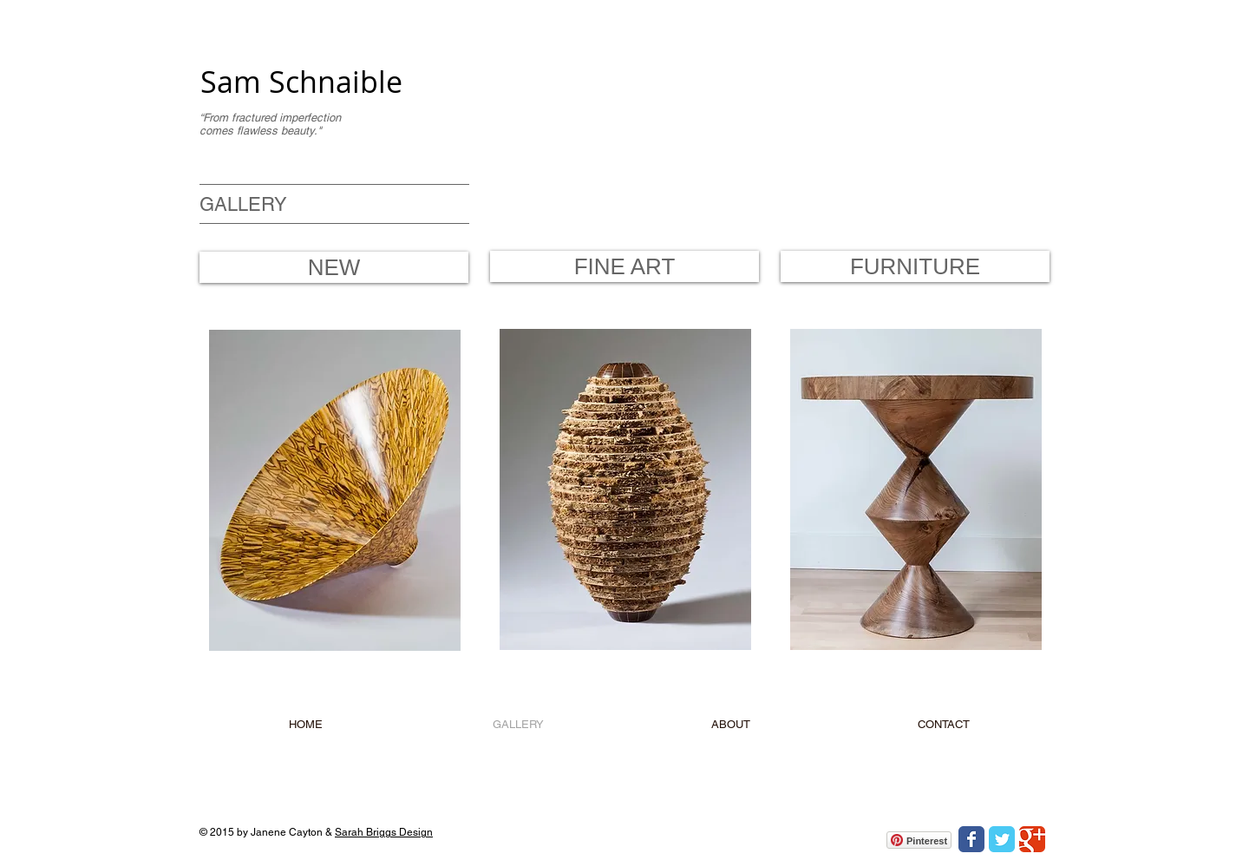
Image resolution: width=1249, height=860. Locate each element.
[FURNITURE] (915, 266)
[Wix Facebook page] (971, 839)
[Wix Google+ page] (1032, 839)
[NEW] (333, 267)
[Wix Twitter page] (1002, 839)
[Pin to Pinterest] (235, 342)
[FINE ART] (624, 266)
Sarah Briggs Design (384, 832)
